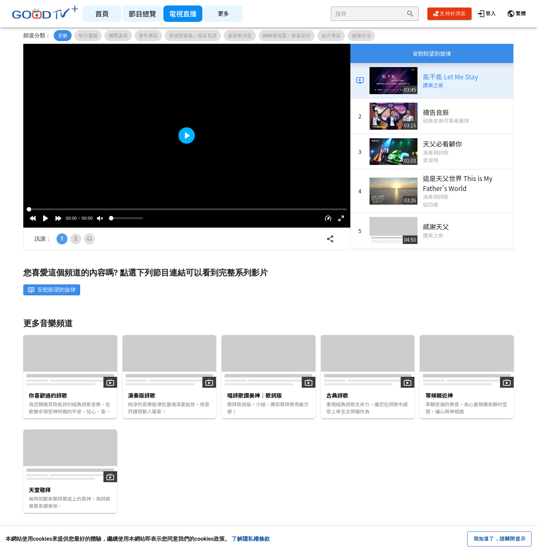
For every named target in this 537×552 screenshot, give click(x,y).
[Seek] (187, 209)
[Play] (45, 218)
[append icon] (410, 14)
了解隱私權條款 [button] (251, 539)
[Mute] (100, 218)
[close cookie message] (499, 539)
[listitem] (102, 13)
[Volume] (126, 218)
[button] (516, 14)
